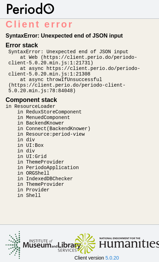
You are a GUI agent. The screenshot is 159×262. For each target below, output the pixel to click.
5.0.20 (112, 258)
